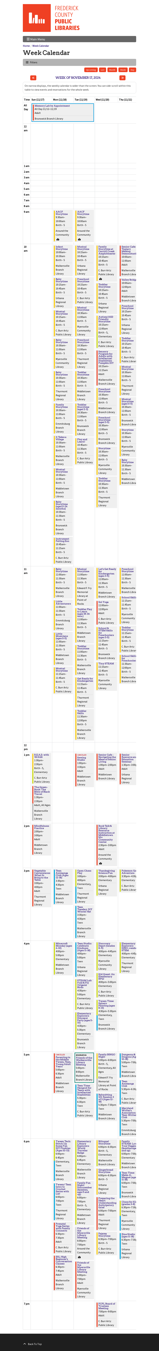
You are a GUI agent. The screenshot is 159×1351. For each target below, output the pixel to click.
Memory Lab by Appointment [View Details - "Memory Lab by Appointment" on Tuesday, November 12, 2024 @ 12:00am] (52, 106)
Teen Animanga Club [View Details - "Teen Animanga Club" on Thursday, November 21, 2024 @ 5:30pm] (128, 1083)
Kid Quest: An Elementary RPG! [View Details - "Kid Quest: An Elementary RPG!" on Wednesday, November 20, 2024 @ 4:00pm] (106, 976)
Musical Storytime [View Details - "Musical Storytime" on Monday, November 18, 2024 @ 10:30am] (62, 470)
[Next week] (122, 77)
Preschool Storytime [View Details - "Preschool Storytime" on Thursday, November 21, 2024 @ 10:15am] (128, 307)
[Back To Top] (79, 1344)
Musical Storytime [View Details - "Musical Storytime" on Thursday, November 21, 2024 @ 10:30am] (128, 368)
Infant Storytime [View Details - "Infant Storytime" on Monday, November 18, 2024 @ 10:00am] (62, 248)
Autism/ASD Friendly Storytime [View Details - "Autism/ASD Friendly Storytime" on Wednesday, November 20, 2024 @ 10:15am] (105, 319)
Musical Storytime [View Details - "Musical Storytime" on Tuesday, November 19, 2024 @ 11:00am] (83, 570)
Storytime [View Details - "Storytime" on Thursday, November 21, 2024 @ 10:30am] (128, 430)
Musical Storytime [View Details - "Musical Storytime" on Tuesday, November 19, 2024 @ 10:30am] (83, 308)
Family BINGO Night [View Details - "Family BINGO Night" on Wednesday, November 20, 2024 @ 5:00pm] (106, 1055)
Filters (33, 62)
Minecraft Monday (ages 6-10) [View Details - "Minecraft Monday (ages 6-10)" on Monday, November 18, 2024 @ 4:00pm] (64, 945)
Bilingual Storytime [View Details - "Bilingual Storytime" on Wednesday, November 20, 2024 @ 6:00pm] (104, 1142)
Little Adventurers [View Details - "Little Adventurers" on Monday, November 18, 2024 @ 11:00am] (63, 602)
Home (26, 45)
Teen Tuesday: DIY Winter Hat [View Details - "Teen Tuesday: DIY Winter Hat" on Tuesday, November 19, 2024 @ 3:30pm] (84, 909)
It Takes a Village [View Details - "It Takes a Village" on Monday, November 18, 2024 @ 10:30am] (61, 438)
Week (123, 69)
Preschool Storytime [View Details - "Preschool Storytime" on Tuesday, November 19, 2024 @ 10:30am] (83, 341)
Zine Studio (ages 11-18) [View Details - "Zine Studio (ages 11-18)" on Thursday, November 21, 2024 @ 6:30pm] (128, 1235)
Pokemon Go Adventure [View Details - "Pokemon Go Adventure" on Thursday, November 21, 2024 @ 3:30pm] (129, 872)
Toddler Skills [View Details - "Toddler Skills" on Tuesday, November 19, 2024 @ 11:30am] (81, 712)
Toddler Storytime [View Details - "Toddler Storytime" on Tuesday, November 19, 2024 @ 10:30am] (83, 373)
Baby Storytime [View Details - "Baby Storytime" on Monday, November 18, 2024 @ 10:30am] (62, 341)
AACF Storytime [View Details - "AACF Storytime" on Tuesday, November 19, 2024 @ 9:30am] (83, 213)
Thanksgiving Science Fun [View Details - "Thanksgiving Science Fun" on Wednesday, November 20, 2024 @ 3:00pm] (106, 872)
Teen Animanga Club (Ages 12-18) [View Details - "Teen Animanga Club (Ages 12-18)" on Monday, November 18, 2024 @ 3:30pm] (62, 874)
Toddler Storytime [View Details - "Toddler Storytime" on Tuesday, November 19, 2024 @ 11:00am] (83, 647)
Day (132, 69)
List (102, 69)
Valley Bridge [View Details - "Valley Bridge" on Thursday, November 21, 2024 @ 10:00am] (129, 280)
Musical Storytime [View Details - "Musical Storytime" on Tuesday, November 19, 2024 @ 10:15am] (83, 248)
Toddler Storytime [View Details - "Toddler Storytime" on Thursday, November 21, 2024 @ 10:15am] (128, 339)
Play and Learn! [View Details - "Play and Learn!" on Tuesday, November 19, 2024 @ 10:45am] (82, 440)
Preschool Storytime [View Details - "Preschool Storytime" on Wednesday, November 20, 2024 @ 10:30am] (104, 390)
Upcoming (91, 69)
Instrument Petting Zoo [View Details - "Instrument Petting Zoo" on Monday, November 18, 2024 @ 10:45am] (62, 540)
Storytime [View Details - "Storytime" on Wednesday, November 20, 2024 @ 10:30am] (104, 448)
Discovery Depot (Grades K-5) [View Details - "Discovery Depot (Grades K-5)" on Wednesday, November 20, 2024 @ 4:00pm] (106, 945)
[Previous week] (33, 77)
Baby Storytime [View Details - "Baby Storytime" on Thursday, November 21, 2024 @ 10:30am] (128, 461)
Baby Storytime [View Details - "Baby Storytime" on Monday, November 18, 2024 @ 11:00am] (62, 570)
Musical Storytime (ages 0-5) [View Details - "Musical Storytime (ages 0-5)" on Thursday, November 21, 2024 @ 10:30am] (128, 401)
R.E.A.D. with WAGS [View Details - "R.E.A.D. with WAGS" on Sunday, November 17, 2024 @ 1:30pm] (41, 756)
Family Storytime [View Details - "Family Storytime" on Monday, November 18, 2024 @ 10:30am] (62, 406)
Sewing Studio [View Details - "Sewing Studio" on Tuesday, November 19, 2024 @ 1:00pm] (81, 758)
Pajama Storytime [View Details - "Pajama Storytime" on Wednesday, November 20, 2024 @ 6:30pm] (104, 1234)
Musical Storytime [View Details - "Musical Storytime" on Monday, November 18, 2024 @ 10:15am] (62, 312)
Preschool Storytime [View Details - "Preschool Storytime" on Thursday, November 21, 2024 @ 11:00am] (128, 570)
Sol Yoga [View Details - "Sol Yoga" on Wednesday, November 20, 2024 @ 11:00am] (103, 602)
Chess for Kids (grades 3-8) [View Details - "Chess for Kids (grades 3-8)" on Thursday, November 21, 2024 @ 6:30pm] (130, 1203)
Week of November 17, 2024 (78, 77)
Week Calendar (40, 45)
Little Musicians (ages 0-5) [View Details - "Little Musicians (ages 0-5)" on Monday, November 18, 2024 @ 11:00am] (62, 636)
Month (112, 69)
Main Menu (36, 39)
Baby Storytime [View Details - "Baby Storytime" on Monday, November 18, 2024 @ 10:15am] (62, 280)
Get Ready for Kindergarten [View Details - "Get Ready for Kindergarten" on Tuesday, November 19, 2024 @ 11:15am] (85, 679)
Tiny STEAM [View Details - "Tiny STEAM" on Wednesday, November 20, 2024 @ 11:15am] (106, 663)
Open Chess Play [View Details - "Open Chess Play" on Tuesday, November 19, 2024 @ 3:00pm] (84, 872)
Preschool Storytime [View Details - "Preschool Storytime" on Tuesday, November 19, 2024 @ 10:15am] (83, 280)
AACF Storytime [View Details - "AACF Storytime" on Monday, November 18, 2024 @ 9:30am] (62, 213)
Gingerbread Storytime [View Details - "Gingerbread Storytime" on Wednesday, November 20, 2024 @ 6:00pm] (105, 1171)
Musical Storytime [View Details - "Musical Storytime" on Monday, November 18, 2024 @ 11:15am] (62, 669)
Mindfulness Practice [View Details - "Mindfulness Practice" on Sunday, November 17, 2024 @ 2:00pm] (41, 827)
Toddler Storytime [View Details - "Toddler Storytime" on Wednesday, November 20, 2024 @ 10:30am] (104, 479)
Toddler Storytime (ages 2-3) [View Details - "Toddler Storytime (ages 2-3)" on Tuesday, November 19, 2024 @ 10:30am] (83, 407)
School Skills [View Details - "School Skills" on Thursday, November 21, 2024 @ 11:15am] (129, 597)
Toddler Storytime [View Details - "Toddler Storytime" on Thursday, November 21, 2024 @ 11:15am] (128, 628)
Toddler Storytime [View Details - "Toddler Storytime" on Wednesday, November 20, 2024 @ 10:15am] (104, 285)
